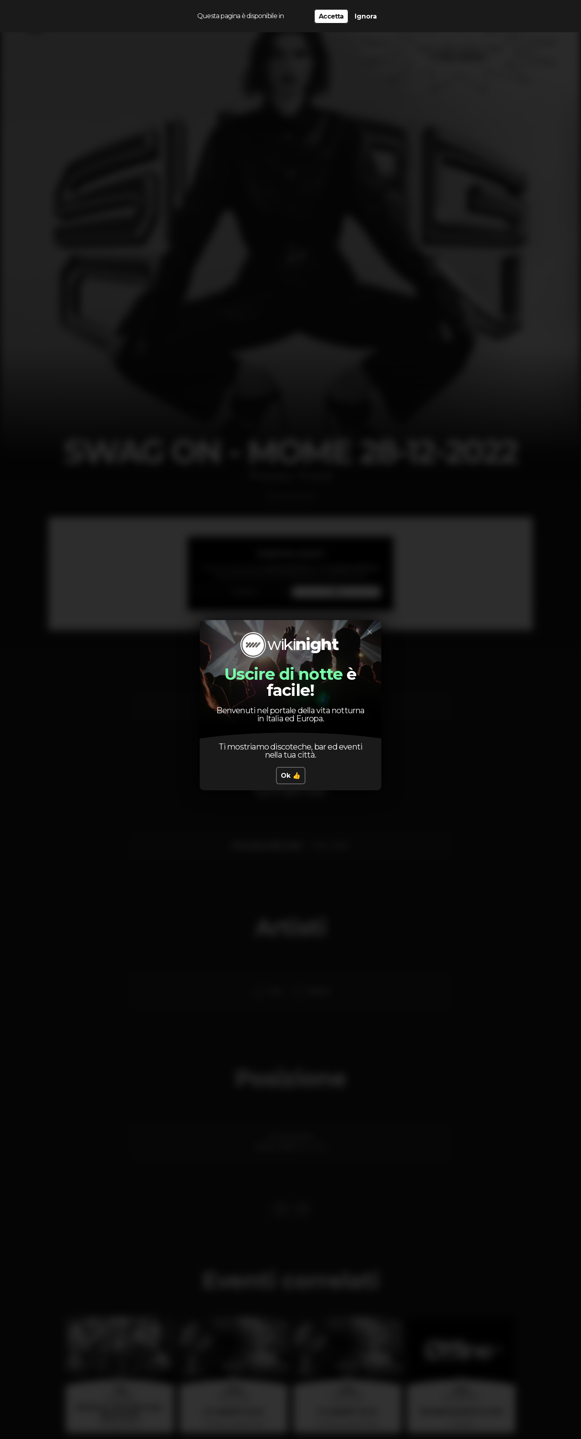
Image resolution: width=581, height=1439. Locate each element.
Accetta (331, 16)
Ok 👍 (291, 775)
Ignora (366, 16)
